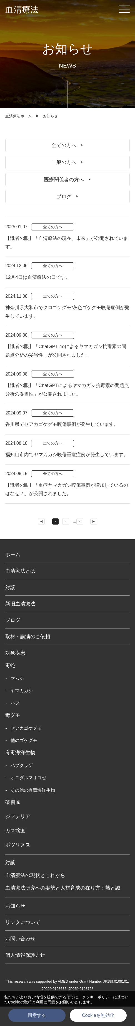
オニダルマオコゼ (28, 797)
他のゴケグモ (24, 759)
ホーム (12, 574)
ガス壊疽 (15, 850)
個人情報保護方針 (25, 974)
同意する (37, 1015)
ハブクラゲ (22, 784)
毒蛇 (10, 685)
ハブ (15, 722)
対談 (10, 606)
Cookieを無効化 (98, 1015)
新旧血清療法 (20, 623)
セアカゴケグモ (26, 747)
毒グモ (12, 734)
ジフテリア (17, 836)
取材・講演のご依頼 (27, 656)
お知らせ (15, 925)
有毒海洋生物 (20, 772)
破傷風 (12, 821)
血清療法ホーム (18, 116)
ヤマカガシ (22, 710)
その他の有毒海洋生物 (33, 809)
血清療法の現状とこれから (35, 894)
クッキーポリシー (97, 997)
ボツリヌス (17, 864)
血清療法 (22, 9)
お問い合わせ (20, 958)
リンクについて (22, 941)
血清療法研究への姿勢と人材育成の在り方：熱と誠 (62, 907)
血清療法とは (20, 590)
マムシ (17, 697)
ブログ (12, 639)
